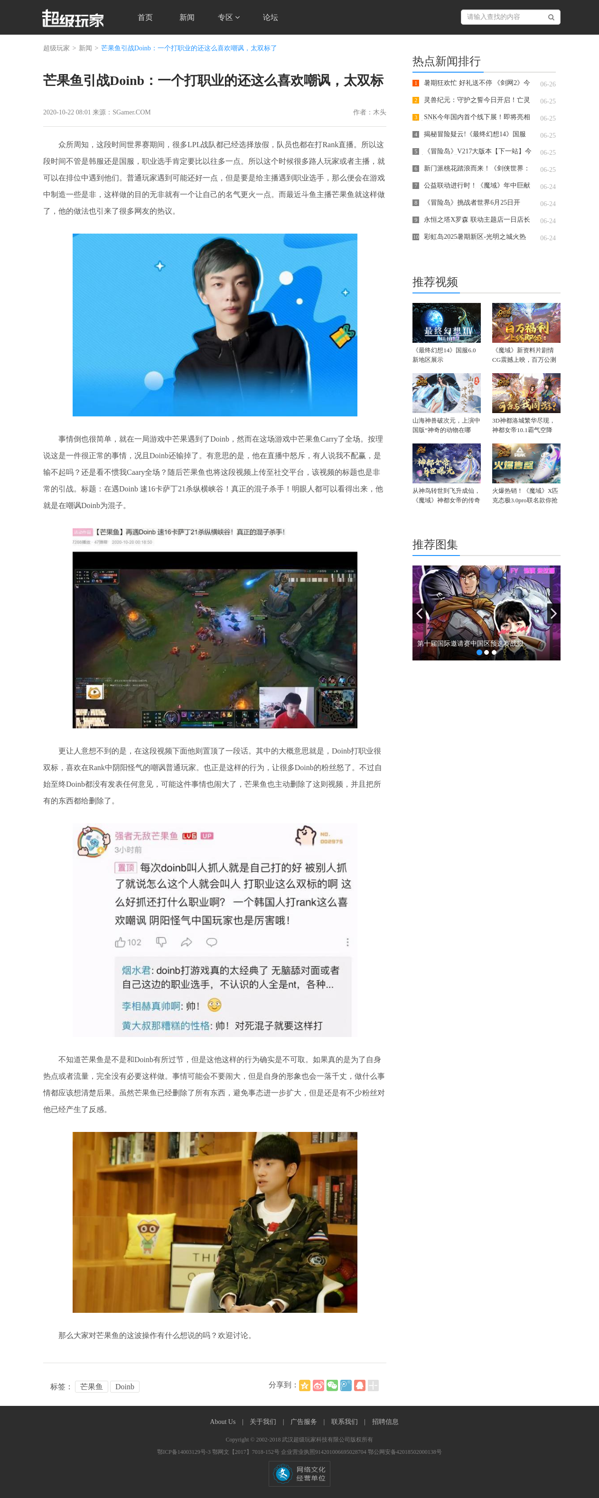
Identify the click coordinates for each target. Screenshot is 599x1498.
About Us (223, 1421)
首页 (145, 17)
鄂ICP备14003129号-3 (184, 1452)
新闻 (187, 17)
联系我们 (345, 1421)
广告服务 (304, 1421)
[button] (419, 613)
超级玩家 (56, 48)
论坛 (270, 17)
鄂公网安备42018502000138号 (405, 1452)
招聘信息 (385, 1421)
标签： (61, 1387)
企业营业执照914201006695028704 (324, 1452)
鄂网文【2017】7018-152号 (246, 1452)
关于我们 (264, 1421)
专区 (229, 17)
